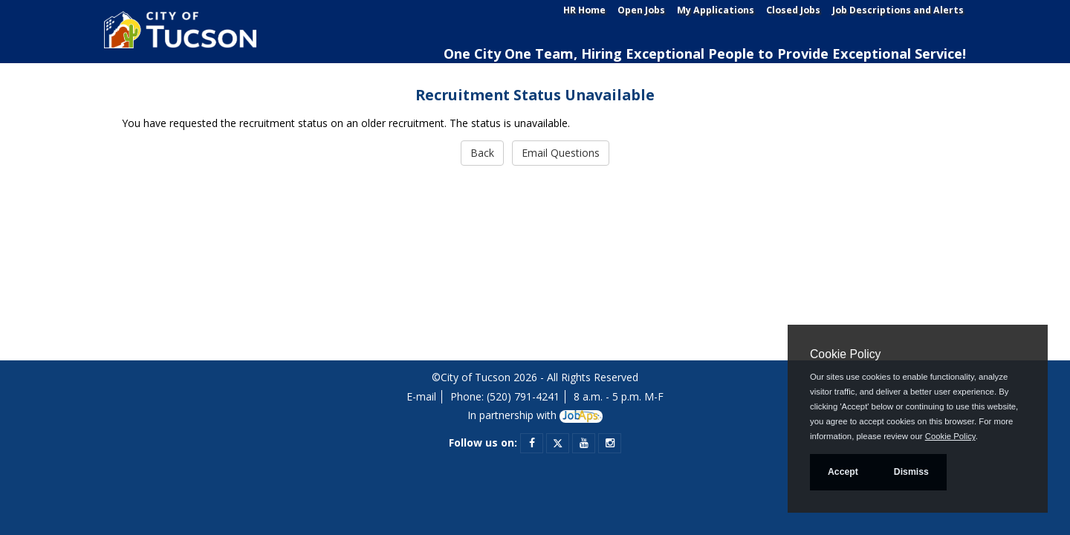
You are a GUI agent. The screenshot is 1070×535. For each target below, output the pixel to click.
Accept (843, 472)
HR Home (584, 10)
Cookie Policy (845, 354)
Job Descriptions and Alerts (898, 10)
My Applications (715, 10)
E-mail (421, 396)
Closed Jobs (793, 10)
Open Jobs (641, 10)
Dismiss (911, 472)
